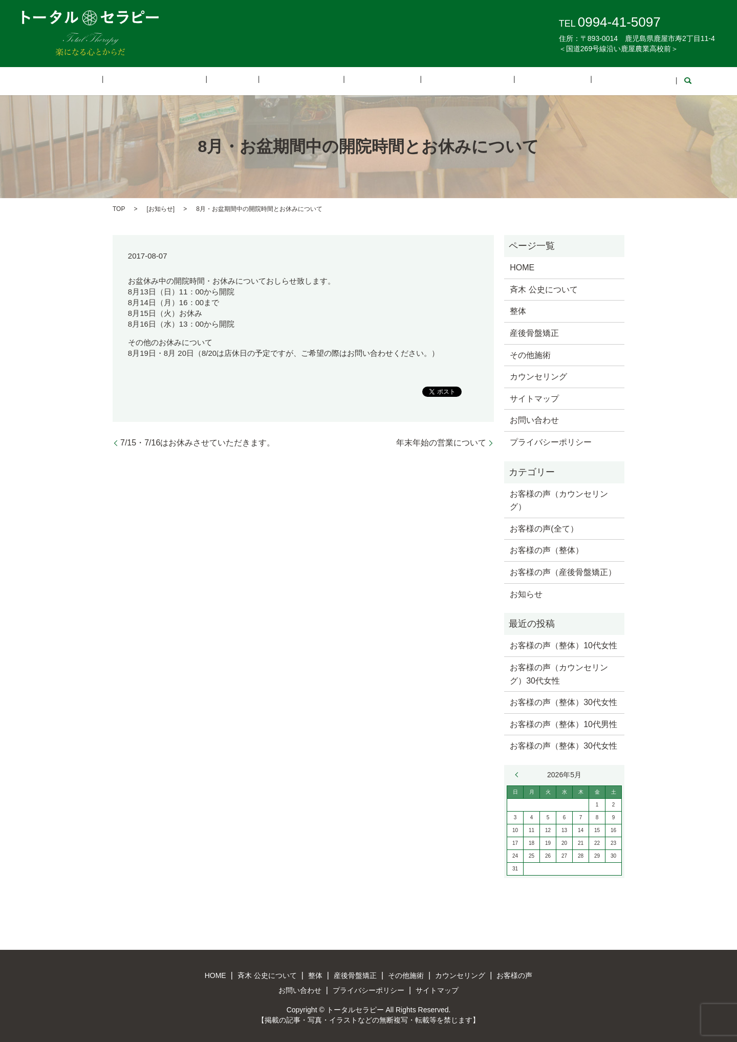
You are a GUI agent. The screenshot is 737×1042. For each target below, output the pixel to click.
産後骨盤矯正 (308, 80)
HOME (128, 80)
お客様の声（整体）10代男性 (563, 723)
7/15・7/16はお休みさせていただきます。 (197, 441)
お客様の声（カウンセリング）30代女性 (559, 673)
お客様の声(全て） (544, 527)
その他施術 (373, 80)
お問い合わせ (575, 80)
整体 (256, 80)
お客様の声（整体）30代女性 (563, 701)
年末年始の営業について (441, 441)
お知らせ (160, 207)
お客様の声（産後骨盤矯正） (563, 571)
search (623, 81)
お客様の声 (510, 80)
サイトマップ (534, 397)
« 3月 (519, 773)
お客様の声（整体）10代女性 (563, 645)
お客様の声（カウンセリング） (559, 499)
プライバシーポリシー (551, 441)
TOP (119, 207)
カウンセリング (442, 80)
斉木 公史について (194, 80)
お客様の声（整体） (546, 549)
